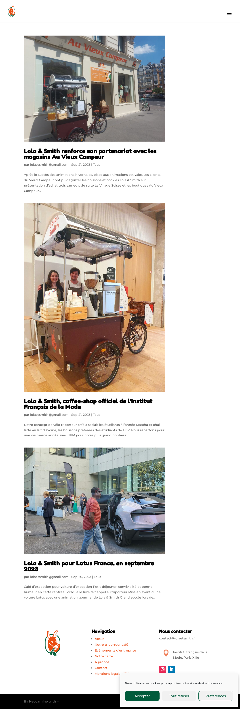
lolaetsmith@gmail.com (49, 165)
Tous (96, 165)
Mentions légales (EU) (112, 674)
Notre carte (104, 656)
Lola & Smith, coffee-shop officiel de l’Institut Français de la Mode (88, 404)
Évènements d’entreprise (115, 650)
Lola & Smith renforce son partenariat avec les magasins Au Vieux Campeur (90, 154)
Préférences (216, 696)
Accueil (100, 639)
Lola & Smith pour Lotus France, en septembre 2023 (89, 566)
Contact (101, 668)
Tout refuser (179, 696)
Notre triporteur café (111, 645)
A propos (102, 662)
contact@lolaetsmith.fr (177, 638)
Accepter (142, 696)
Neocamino (38, 701)
